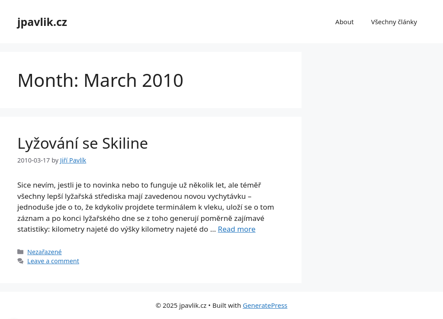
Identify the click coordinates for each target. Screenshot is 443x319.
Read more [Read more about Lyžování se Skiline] (237, 229)
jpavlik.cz (42, 21)
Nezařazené (44, 252)
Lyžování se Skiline (82, 143)
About (344, 21)
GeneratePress (265, 305)
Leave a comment (53, 261)
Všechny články (394, 21)
